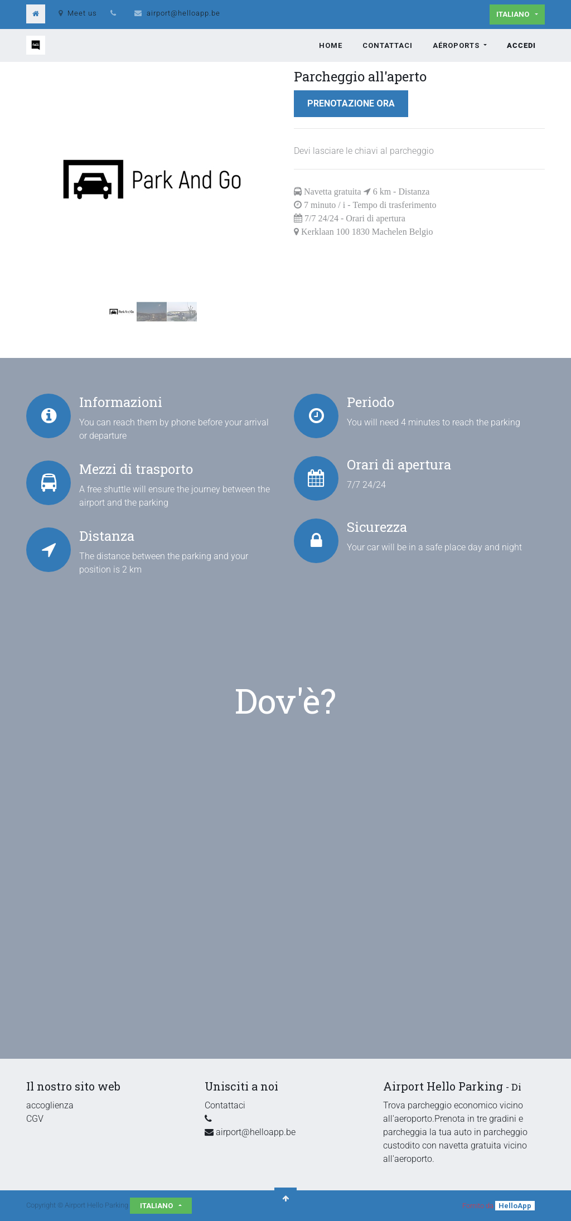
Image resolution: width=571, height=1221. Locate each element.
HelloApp (515, 1205)
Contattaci (225, 1105)
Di (516, 1087)
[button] (45, 179)
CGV (34, 1118)
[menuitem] (330, 45)
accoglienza (50, 1105)
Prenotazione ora (351, 103)
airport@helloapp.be (183, 13)
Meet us (78, 13)
